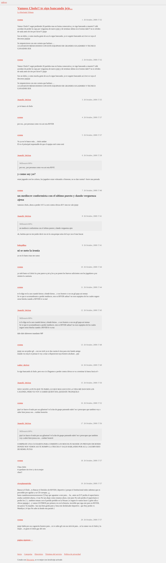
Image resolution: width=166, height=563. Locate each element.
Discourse (30, 560)
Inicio (19, 554)
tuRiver (4, 2)
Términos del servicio (53, 554)
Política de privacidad (72, 554)
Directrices (39, 554)
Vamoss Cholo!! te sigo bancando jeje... (44, 8)
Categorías (28, 554)
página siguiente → (25, 540)
